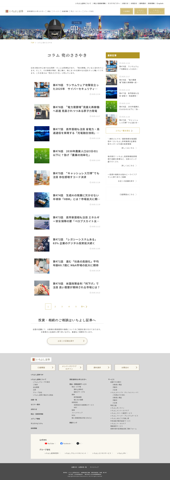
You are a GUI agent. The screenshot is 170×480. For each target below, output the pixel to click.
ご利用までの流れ (119, 395)
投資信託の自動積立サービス (84, 405)
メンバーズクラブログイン (69, 367)
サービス (111, 379)
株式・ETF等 (76, 387)
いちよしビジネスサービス (101, 453)
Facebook (65, 443)
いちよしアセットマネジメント (75, 453)
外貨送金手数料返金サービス (120, 421)
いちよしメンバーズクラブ (156, 11)
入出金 (115, 390)
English (160, 3)
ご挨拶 (35, 384)
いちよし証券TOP (37, 375)
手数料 (115, 387)
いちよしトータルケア (118, 423)
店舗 (65, 11)
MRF (75, 407)
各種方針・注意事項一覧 (79, 467)
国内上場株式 (78, 389)
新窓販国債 (78, 397)
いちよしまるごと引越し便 (119, 418)
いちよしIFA (121, 453)
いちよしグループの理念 (41, 382)
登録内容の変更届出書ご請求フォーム (123, 429)
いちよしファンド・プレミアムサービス (124, 416)
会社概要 (36, 387)
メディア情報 (35, 419)
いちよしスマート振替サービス (121, 413)
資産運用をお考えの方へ (78, 379)
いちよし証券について (83, 3)
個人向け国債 (78, 400)
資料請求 (142, 3)
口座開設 (126, 11)
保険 (73, 410)
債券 (73, 394)
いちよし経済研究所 (52, 453)
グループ (89, 11)
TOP (32, 43)
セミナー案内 (35, 404)
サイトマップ (94, 467)
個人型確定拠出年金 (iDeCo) (82, 418)
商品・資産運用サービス (78, 384)
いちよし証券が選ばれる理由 (43, 395)
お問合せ (134, 3)
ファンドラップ (77, 413)
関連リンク (73, 423)
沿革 (34, 390)
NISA (73, 415)
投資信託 (75, 402)
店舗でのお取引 (115, 382)
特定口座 (113, 405)
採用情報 (151, 3)
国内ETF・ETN (79, 392)
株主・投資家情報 (100, 3)
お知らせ (125, 3)
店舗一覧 (34, 400)
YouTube (49, 443)
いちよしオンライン (141, 11)
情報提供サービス (116, 426)
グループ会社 (37, 392)
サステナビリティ (114, 3)
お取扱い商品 (117, 384)
